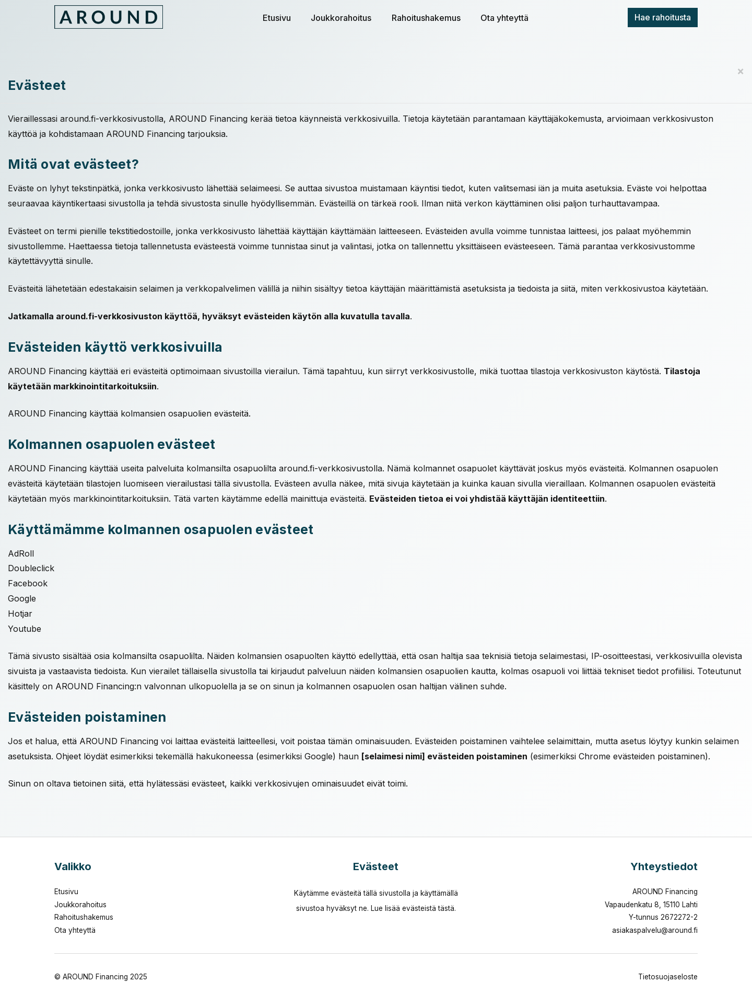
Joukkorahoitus (341, 18)
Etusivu (277, 18)
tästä (446, 908)
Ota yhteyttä (504, 18)
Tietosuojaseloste (668, 977)
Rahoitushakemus (426, 18)
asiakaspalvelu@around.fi (655, 930)
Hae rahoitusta (662, 17)
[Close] (740, 70)
